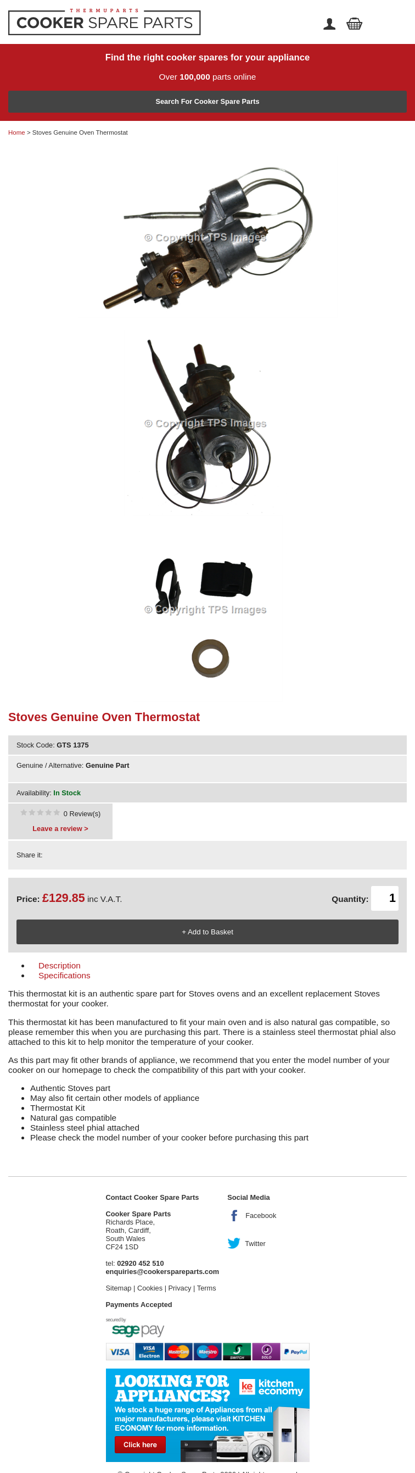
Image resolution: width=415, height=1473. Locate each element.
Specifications (64, 975)
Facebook (260, 1215)
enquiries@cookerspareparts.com (163, 1271)
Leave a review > (60, 828)
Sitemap (119, 1288)
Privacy (180, 1288)
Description (59, 965)
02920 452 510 (140, 1263)
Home (16, 132)
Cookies (149, 1288)
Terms (206, 1288)
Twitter (255, 1243)
